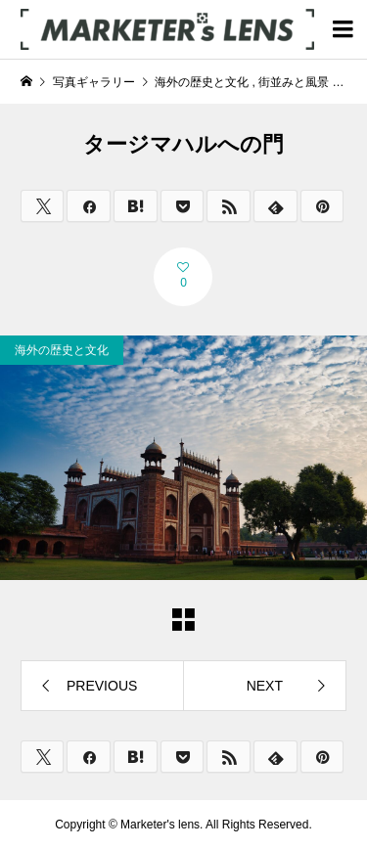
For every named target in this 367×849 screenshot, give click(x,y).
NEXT (265, 685)
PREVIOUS (102, 685)
